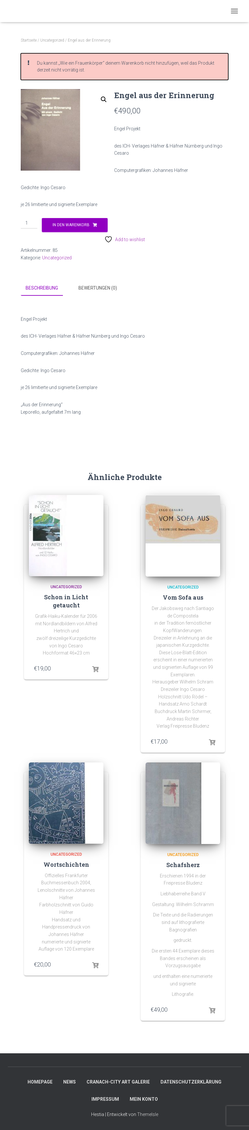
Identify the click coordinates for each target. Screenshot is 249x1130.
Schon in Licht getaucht (66, 601)
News (69, 1082)
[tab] (47, 288)
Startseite (29, 40)
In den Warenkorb (71, 225)
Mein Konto (144, 1099)
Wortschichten (66, 864)
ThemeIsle (147, 1114)
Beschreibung (42, 288)
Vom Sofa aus (183, 597)
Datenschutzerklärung (190, 1082)
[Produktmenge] (29, 223)
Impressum (105, 1099)
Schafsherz (183, 864)
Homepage (40, 1082)
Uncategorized (52, 40)
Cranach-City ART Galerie (118, 1082)
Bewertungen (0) (97, 288)
